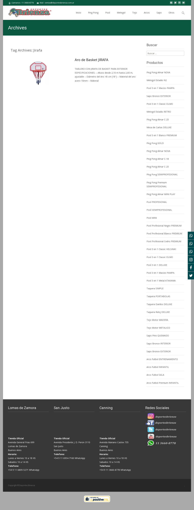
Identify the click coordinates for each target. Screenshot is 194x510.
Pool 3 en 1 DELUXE (157, 264)
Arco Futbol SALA (155, 374)
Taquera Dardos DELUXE (159, 304)
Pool (107, 15)
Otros (171, 15)
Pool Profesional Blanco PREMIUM (164, 233)
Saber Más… (81, 86)
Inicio (78, 15)
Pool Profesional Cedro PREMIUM (164, 241)
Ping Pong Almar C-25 (158, 119)
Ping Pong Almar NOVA (158, 72)
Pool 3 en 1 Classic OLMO (160, 103)
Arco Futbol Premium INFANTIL (163, 382)
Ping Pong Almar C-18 (158, 158)
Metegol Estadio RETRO (159, 111)
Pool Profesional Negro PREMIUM (164, 225)
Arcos (147, 15)
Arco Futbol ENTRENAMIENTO (162, 359)
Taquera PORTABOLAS (158, 296)
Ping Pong (93, 15)
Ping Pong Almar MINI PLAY (161, 194)
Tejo (134, 15)
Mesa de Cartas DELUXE (159, 127)
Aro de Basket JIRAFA (91, 59)
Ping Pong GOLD (155, 143)
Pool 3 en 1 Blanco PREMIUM (162, 135)
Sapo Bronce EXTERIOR (159, 96)
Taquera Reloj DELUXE (158, 312)
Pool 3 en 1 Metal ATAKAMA (161, 280)
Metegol (121, 15)
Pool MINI (152, 217)
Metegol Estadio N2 (157, 80)
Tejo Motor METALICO (158, 327)
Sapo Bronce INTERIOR (158, 343)
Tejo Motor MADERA (157, 319)
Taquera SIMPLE (155, 288)
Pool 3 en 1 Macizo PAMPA (160, 88)
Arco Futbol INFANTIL (158, 367)
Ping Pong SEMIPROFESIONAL (162, 174)
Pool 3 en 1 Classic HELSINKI (161, 249)
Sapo (159, 15)
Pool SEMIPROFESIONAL (159, 209)
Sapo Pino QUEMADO (158, 335)
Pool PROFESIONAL (157, 202)
